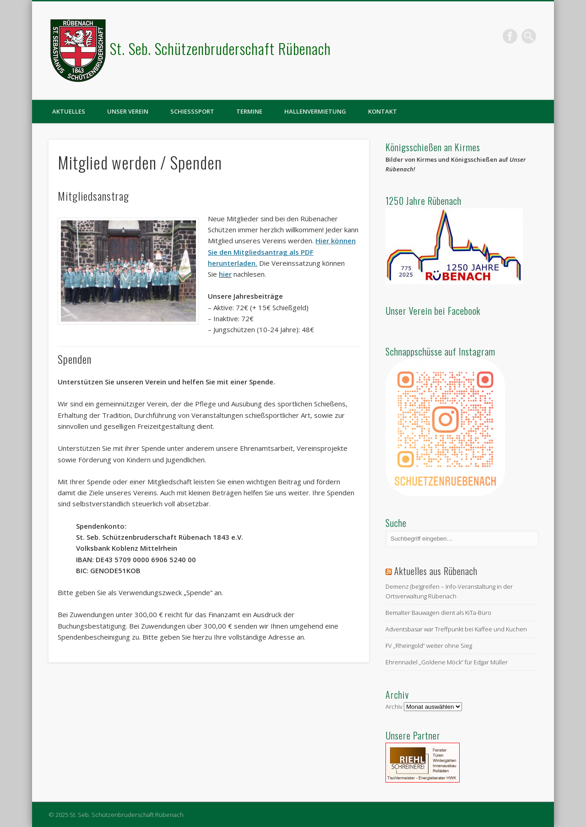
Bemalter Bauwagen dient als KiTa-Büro (438, 612)
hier (225, 274)
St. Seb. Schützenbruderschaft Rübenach (220, 48)
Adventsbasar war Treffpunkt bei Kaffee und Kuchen (456, 629)
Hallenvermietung (315, 111)
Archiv (393, 706)
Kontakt (382, 111)
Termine (249, 111)
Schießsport (192, 111)
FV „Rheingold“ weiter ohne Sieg (428, 645)
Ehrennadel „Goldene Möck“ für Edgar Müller (446, 662)
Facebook (510, 36)
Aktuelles (68, 111)
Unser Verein (127, 111)
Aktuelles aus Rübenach (435, 571)
